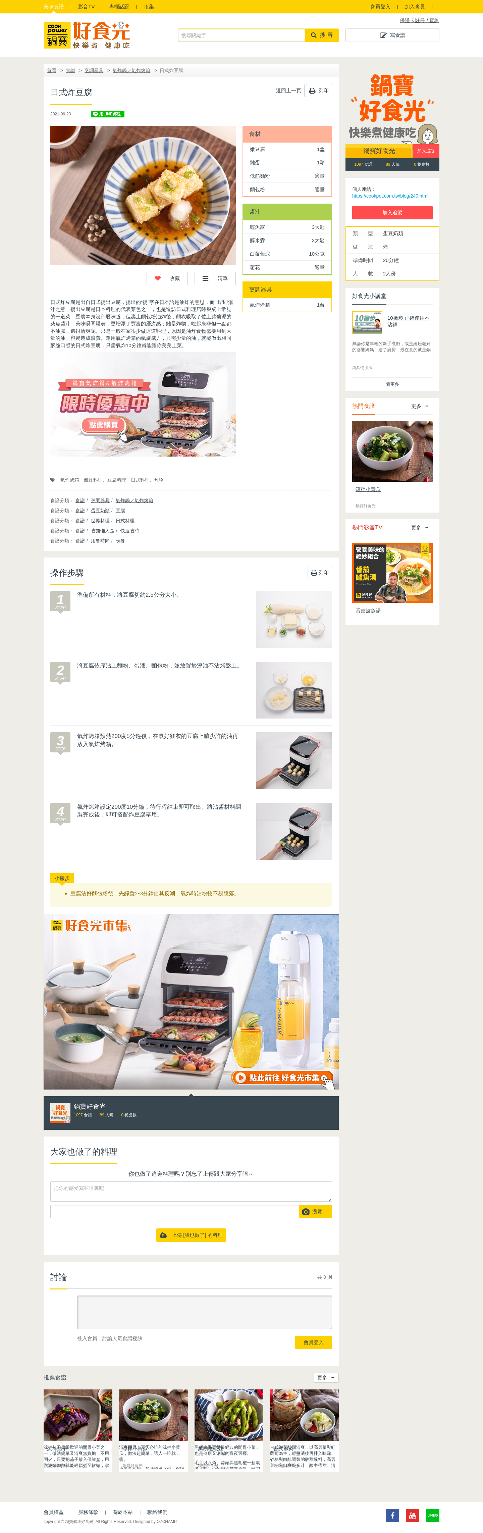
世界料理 (100, 520)
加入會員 (415, 6)
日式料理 (140, 480)
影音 (86, 6)
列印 (319, 90)
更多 (325, 1377)
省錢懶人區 (102, 530)
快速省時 (129, 530)
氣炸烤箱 (69, 480)
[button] (167, 278)
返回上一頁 (288, 90)
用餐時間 (100, 540)
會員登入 (380, 6)
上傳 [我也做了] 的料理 (191, 1235)
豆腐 (120, 510)
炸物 (159, 480)
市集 (149, 6)
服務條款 (88, 1512)
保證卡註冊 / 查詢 (419, 20)
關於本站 (123, 1512)
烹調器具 (94, 70)
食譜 (54, 6)
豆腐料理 (116, 480)
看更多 (392, 384)
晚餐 (120, 540)
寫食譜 (392, 35)
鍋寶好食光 (379, 150)
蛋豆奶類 (100, 510)
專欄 (119, 6)
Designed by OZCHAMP (154, 1521)
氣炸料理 (93, 480)
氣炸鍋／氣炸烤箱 (131, 70)
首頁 (51, 70)
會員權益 (54, 1512)
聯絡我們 (157, 1512)
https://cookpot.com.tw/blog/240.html (390, 196)
